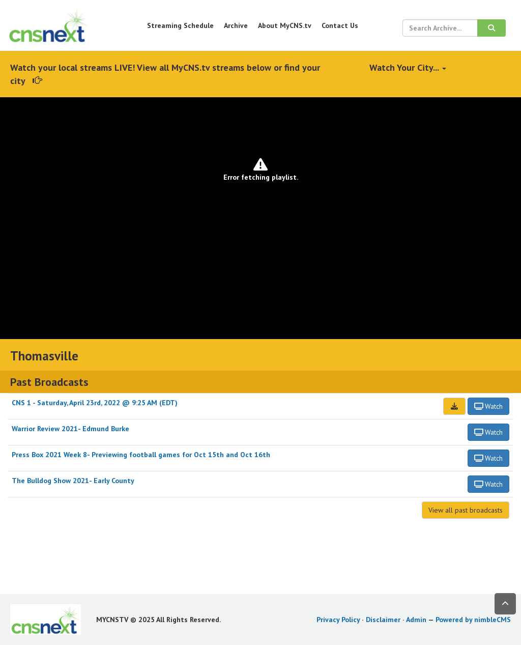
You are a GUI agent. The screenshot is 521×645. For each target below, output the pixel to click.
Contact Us (340, 25)
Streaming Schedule (180, 25)
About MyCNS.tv (284, 25)
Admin (416, 619)
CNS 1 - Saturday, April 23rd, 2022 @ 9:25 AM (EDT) (95, 402)
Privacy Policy (338, 619)
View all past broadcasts (465, 510)
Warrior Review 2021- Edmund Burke (70, 428)
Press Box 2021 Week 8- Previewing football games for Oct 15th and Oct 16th (141, 454)
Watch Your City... (407, 67)
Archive (236, 25)
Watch (488, 406)
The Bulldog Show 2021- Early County (73, 480)
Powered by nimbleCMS (473, 619)
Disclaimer (383, 619)
